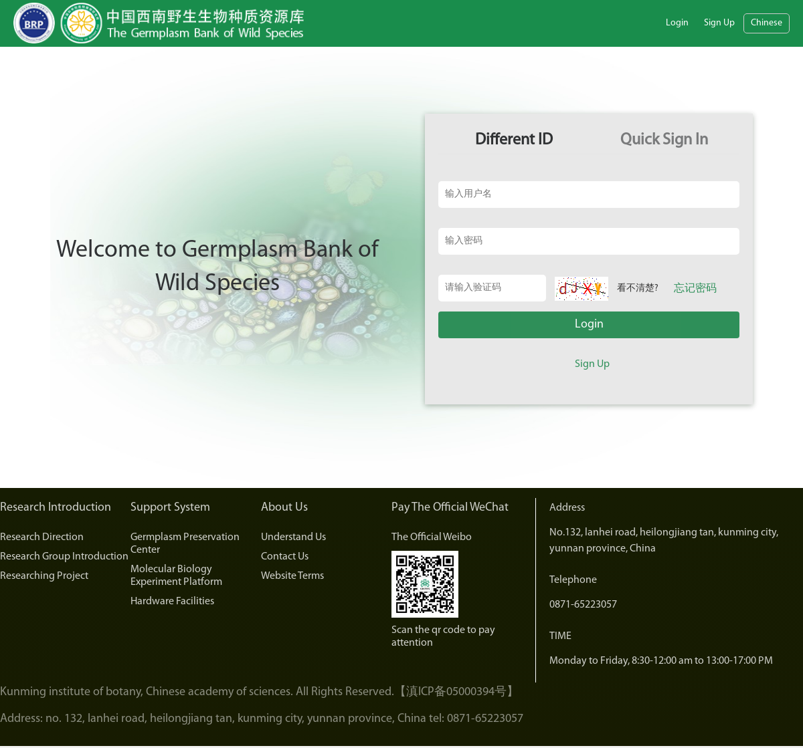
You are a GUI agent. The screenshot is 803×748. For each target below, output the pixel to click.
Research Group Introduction (64, 556)
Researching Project (44, 576)
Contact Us (284, 556)
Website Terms (292, 576)
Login (677, 23)
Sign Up (719, 23)
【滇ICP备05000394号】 (456, 692)
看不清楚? (637, 288)
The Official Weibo (431, 537)
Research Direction (42, 537)
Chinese (766, 23)
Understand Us (293, 537)
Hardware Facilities (172, 601)
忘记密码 (695, 288)
